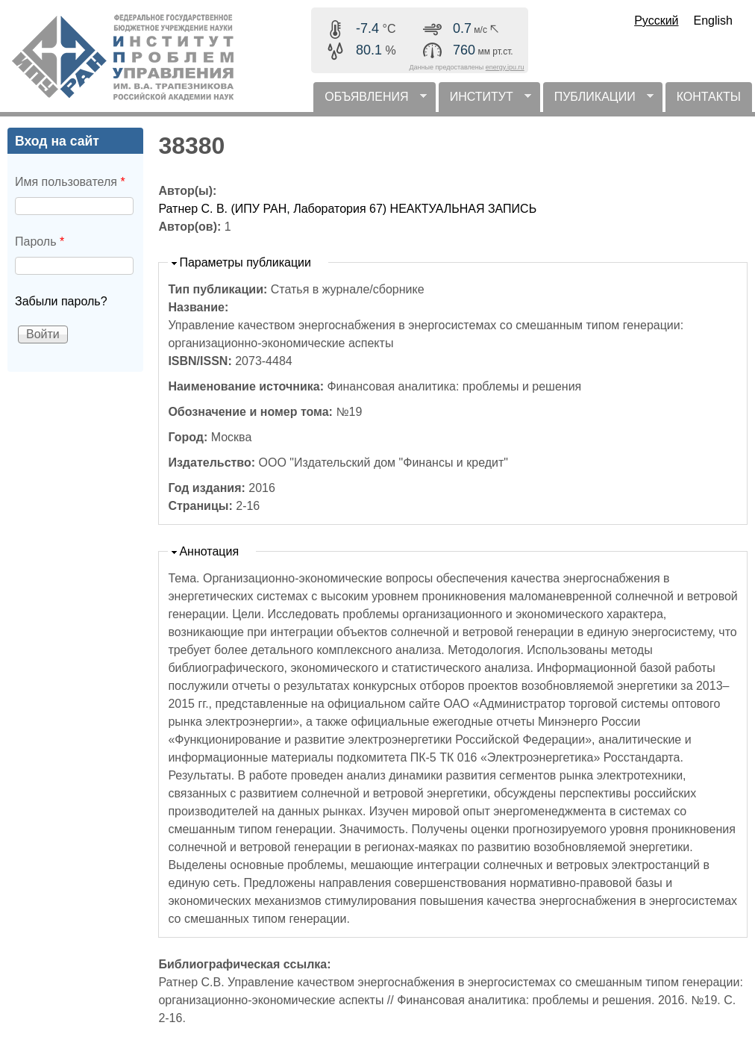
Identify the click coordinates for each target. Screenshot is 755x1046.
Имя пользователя (70, 181)
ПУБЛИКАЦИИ (598, 101)
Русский (656, 20)
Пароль (39, 241)
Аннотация (209, 551)
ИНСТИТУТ (485, 101)
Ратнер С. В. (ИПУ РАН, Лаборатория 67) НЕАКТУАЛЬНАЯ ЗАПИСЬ (347, 208)
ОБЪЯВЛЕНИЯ (369, 101)
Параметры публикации (245, 262)
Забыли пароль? (61, 301)
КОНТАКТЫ (709, 96)
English (713, 20)
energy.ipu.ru (505, 67)
